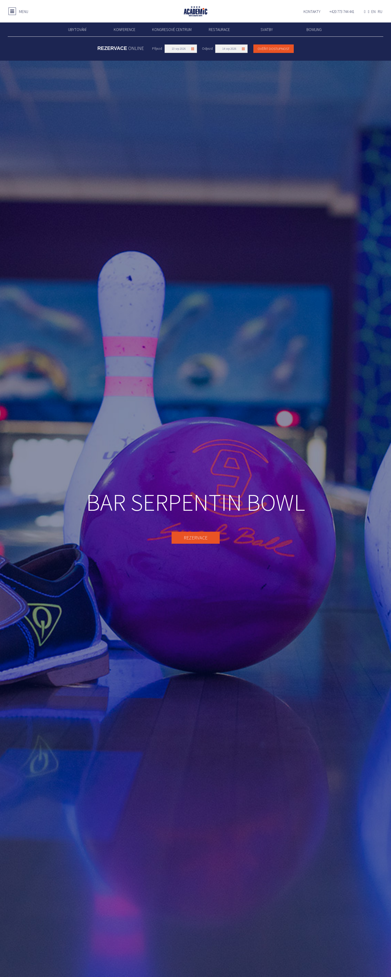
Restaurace (219, 29)
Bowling (314, 29)
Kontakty (311, 11)
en (373, 11)
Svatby (267, 29)
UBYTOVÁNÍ (77, 29)
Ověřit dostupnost (274, 48)
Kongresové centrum (172, 29)
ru (380, 11)
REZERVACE (195, 537)
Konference (124, 29)
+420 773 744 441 (341, 11)
